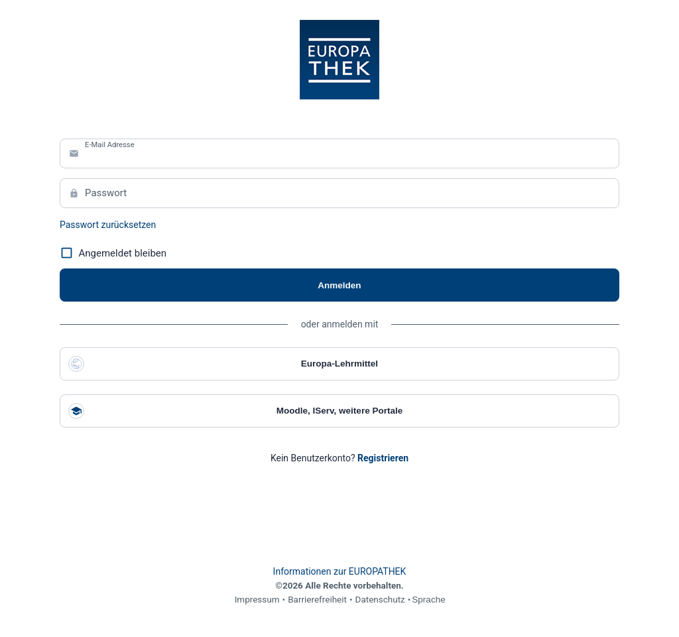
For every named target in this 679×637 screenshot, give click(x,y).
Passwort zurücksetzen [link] (108, 224)
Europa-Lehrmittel (223, 364)
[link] (382, 458)
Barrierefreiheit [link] (317, 599)
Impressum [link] (257, 599)
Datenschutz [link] (380, 599)
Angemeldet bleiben (113, 253)
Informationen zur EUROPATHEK (339, 571)
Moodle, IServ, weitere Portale (235, 411)
